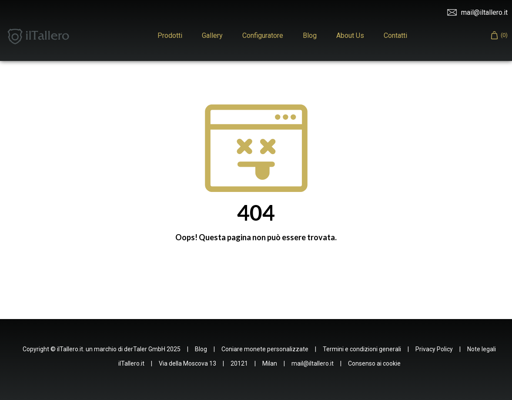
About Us (350, 36)
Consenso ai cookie (374, 363)
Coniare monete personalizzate (264, 349)
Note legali (481, 349)
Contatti (395, 36)
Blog (310, 36)
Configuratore (262, 36)
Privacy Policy (434, 349)
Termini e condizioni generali (362, 349)
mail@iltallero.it (477, 13)
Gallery (212, 36)
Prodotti (169, 36)
